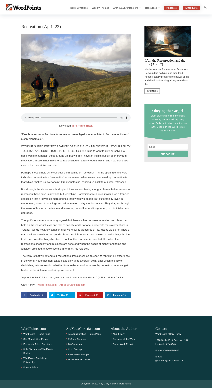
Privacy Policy (30, 367)
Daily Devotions (79, 8)
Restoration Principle (78, 354)
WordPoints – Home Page (36, 334)
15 (5, 179)
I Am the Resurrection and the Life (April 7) (164, 62)
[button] (205, 10)
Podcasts (171, 7)
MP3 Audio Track (82, 125)
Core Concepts (76, 349)
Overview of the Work (124, 339)
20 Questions (75, 344)
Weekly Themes (100, 8)
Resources (151, 8)
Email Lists (191, 7)
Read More (152, 91)
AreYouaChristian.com (125, 8)
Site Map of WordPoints (35, 339)
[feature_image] (167, 41)
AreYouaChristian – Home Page (84, 334)
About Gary (118, 334)
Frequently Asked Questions (37, 344)
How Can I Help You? (79, 359)
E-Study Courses (77, 339)
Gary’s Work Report (123, 344)
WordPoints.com (47, 284)
